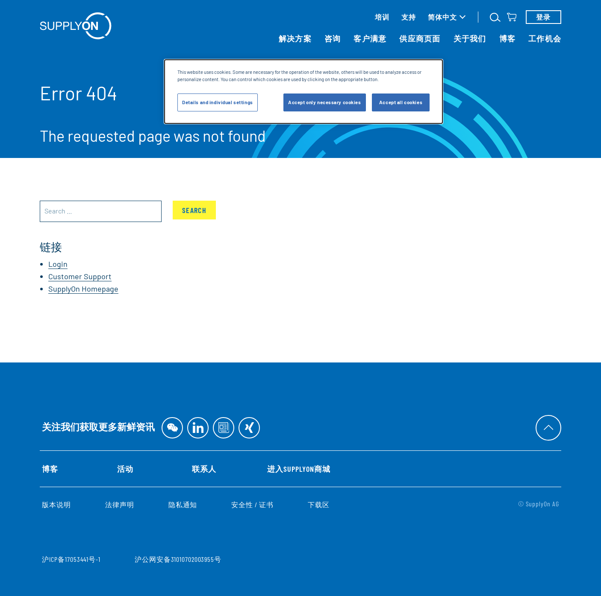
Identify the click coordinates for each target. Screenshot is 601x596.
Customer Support (80, 276)
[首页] (76, 25)
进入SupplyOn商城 (298, 468)
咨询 (332, 38)
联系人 (204, 468)
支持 (408, 17)
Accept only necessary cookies (324, 102)
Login (58, 264)
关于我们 (470, 38)
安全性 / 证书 (252, 504)
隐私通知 (182, 504)
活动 (125, 468)
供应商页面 (419, 38)
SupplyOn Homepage (83, 288)
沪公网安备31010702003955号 (178, 559)
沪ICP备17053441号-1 (71, 559)
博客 (507, 38)
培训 (382, 17)
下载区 (319, 504)
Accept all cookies (400, 102)
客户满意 (370, 38)
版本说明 (56, 504)
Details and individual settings (217, 102)
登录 (543, 17)
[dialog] (303, 91)
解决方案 (295, 38)
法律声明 (119, 504)
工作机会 (544, 38)
